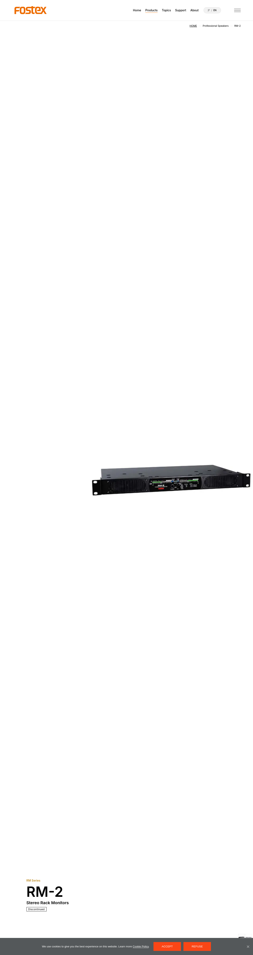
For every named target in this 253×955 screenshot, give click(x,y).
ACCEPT (167, 946)
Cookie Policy (141, 946)
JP (209, 10)
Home (137, 10)
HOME (193, 26)
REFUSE (197, 946)
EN (214, 10)
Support (180, 10)
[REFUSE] (248, 947)
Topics (166, 10)
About (194, 10)
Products (151, 10)
